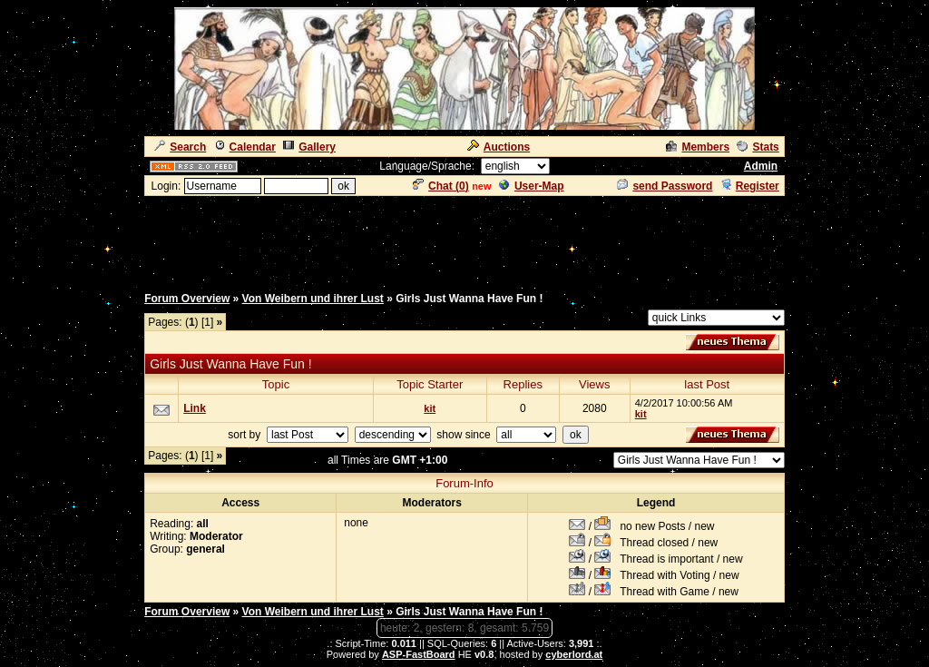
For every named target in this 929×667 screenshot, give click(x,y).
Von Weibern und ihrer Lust (313, 298)
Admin (760, 166)
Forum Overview (187, 298)
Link (194, 408)
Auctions (498, 147)
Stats (757, 147)
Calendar (245, 147)
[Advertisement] (464, 239)
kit (429, 408)
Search (180, 147)
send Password (664, 186)
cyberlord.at (573, 654)
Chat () (441, 186)
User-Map (531, 186)
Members (697, 147)
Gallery (309, 147)
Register (749, 186)
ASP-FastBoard (418, 654)
